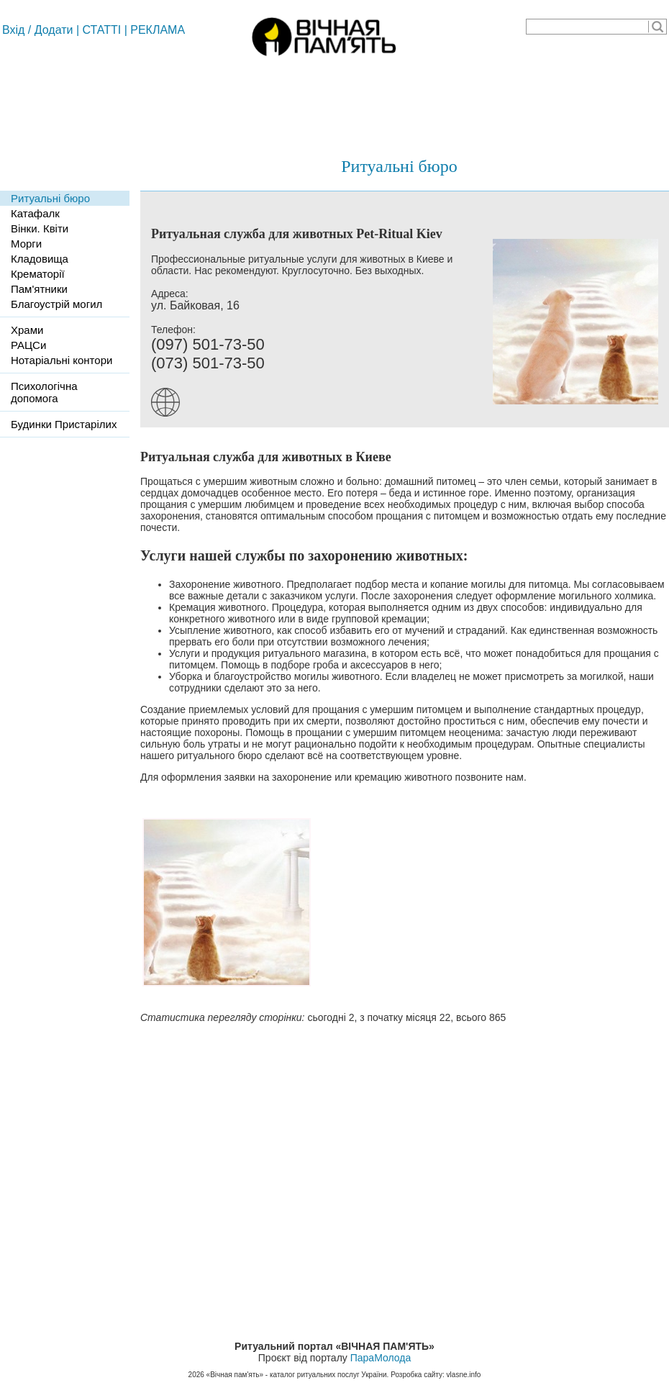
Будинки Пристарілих (64, 424)
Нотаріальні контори (61, 360)
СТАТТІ (102, 30)
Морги (26, 243)
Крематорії (38, 274)
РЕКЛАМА (157, 30)
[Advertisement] (334, 100)
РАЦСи (28, 345)
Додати (54, 30)
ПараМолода (380, 1357)
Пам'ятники (39, 289)
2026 (196, 1375)
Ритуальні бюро (399, 166)
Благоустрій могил (56, 304)
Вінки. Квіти (39, 228)
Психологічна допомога (44, 392)
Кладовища (39, 259)
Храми (27, 330)
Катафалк (35, 213)
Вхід (13, 30)
